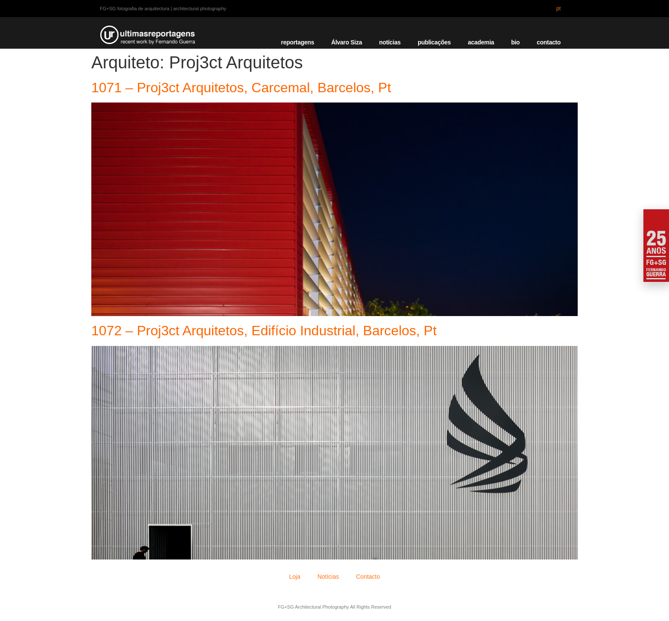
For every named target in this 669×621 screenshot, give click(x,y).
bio (515, 42)
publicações (434, 42)
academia (481, 42)
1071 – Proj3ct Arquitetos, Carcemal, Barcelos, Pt (241, 87)
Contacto (368, 576)
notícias (390, 42)
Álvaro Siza (346, 42)
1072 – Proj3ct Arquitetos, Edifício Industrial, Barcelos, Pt (263, 330)
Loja (294, 576)
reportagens (297, 42)
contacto (549, 42)
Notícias (328, 576)
